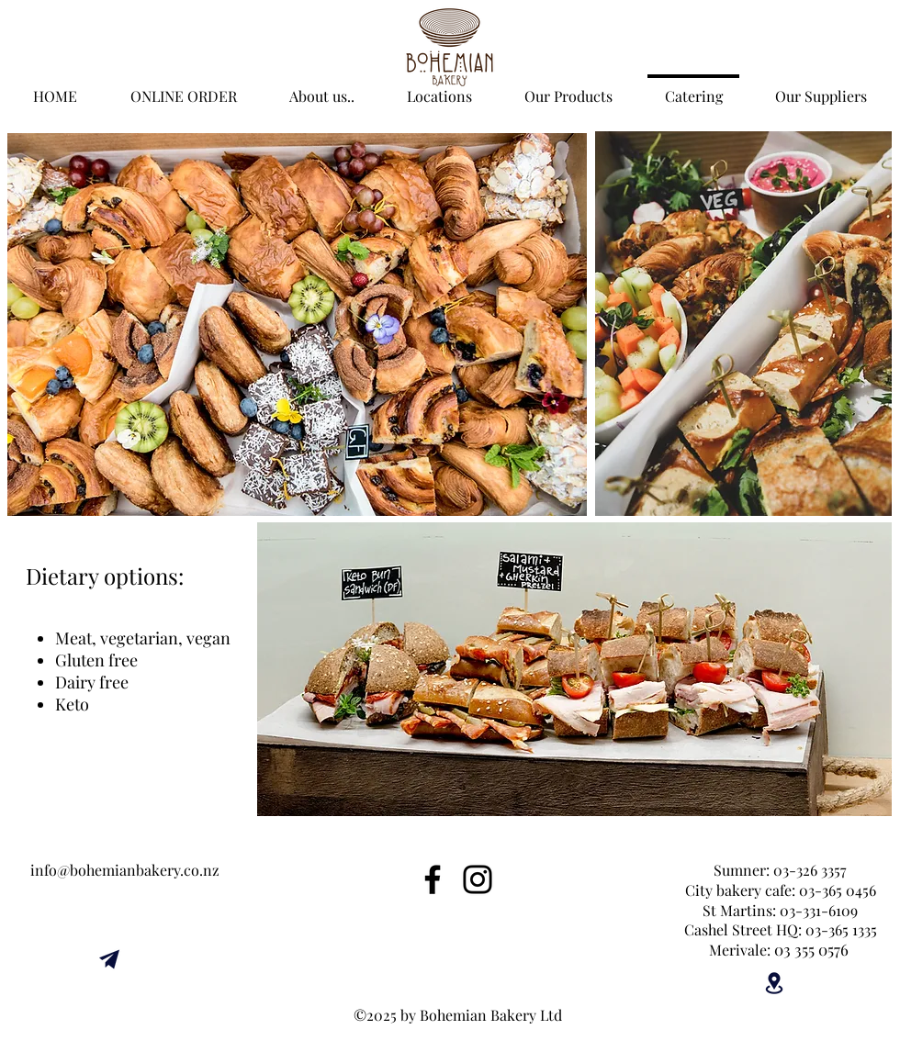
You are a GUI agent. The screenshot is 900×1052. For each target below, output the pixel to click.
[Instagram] (477, 879)
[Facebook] (432, 879)
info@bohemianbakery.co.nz (124, 869)
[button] (321, 88)
